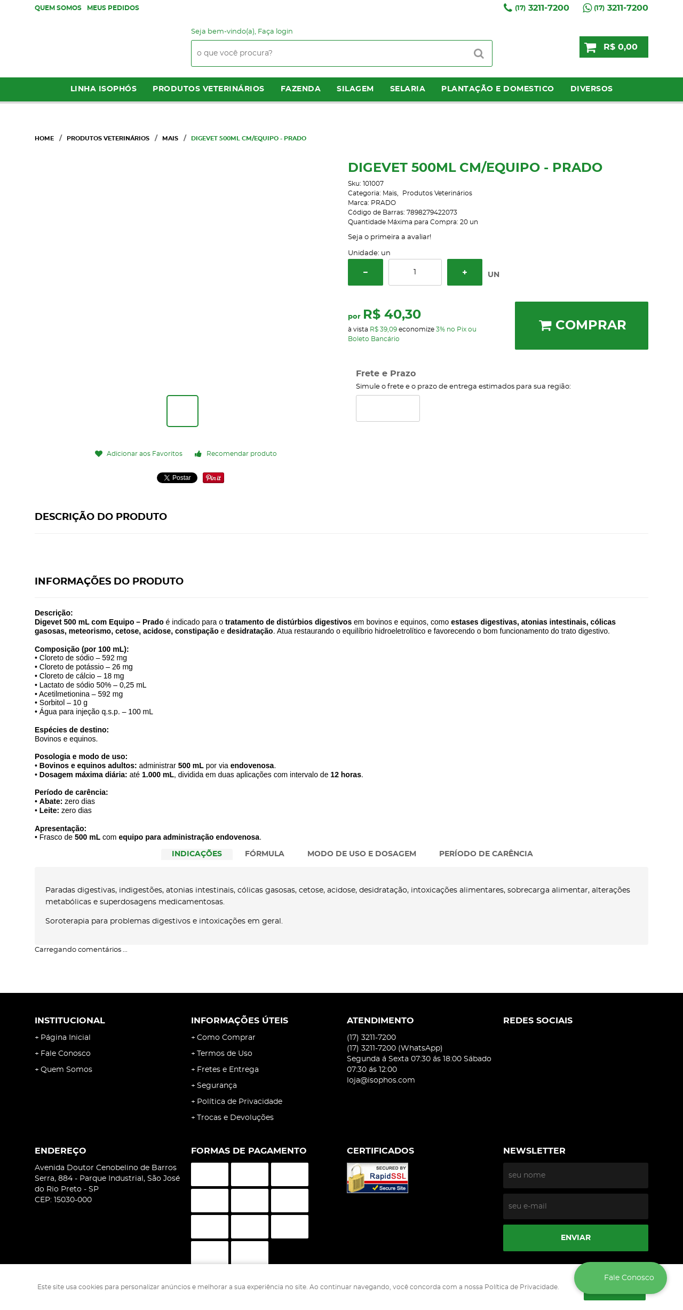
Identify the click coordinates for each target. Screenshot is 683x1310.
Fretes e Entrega (228, 1070)
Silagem (355, 89)
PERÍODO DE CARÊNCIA (486, 854)
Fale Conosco (66, 1054)
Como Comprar (226, 1037)
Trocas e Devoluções (235, 1118)
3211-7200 (542, 8)
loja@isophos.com (381, 1080)
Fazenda (301, 89)
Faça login (275, 31)
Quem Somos (58, 8)
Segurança (217, 1086)
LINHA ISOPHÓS (103, 89)
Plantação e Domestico (497, 89)
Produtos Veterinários (209, 89)
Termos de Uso (224, 1054)
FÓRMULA (264, 854)
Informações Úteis (239, 1020)
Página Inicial (66, 1037)
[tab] (197, 854)
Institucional (70, 1020)
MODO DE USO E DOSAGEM (361, 854)
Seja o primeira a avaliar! (389, 237)
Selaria (408, 89)
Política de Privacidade (239, 1102)
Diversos (591, 89)
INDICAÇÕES (197, 854)
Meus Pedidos (113, 8)
